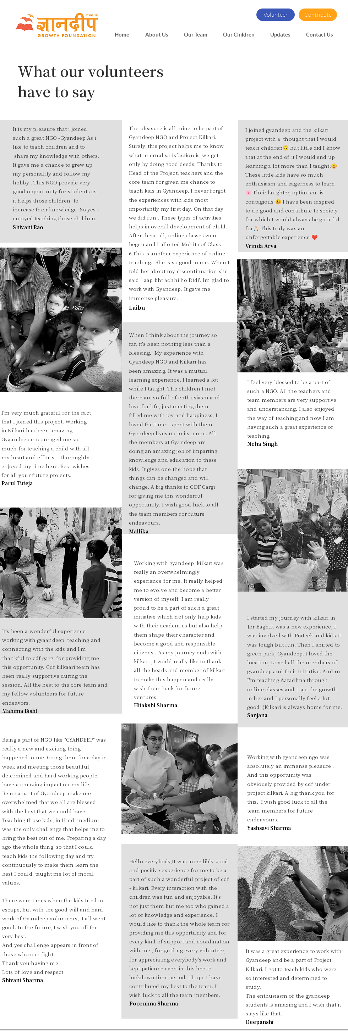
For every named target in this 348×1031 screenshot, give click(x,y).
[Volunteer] (275, 15)
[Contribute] (318, 15)
